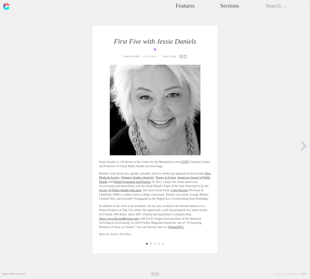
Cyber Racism (179, 190)
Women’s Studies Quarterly (137, 177)
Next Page (303, 146)
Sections (229, 6)
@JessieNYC (176, 227)
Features (185, 6)
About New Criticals (13, 274)
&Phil (304, 274)
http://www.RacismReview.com (119, 218)
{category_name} (155, 49)
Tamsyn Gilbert (131, 56)
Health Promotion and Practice (132, 181)
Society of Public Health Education (120, 190)
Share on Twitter (185, 56)
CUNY (185, 161)
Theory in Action (165, 177)
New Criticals (5, 5)
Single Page (169, 56)
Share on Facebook (181, 56)
